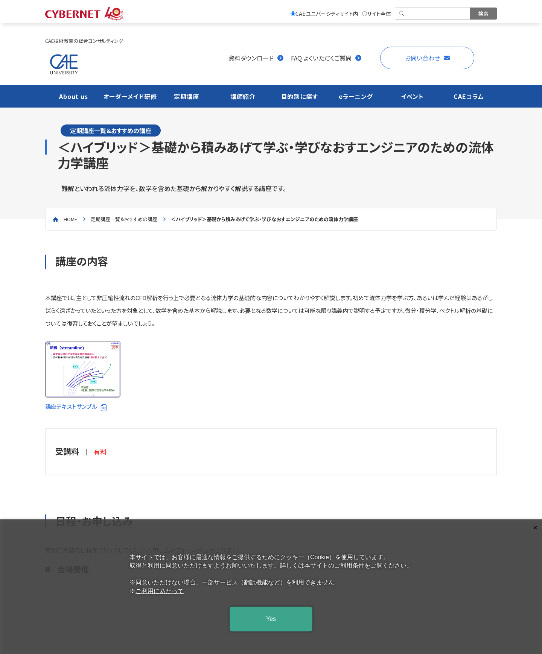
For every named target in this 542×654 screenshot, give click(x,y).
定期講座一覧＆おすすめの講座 (124, 219)
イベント (412, 96)
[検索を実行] (483, 14)
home (70, 219)
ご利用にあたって (160, 591)
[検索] (433, 14)
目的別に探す (299, 96)
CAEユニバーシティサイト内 (324, 13)
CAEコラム (469, 96)
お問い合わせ (422, 57)
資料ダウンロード (251, 57)
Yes (271, 619)
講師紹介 (243, 96)
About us (73, 96)
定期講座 (186, 96)
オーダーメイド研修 (130, 96)
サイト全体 (376, 13)
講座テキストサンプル (82, 376)
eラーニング (356, 96)
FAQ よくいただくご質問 (321, 57)
